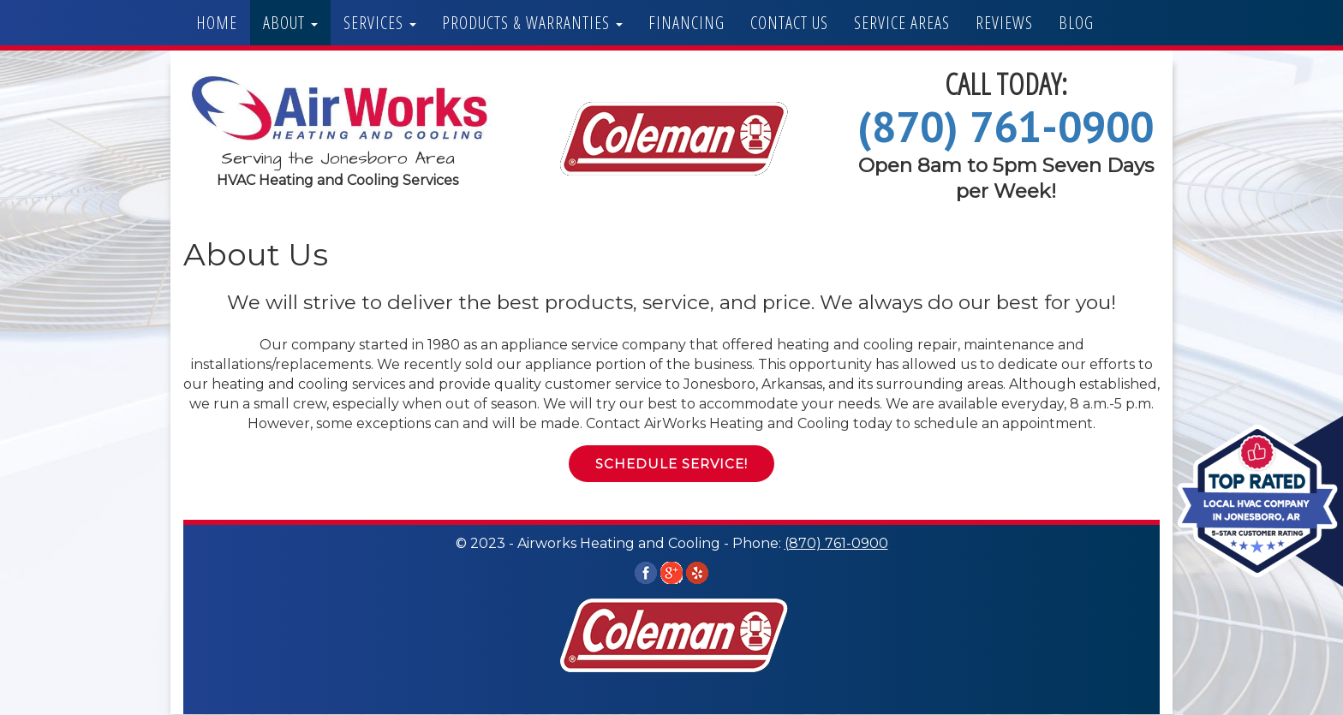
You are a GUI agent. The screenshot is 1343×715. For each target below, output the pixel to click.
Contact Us (789, 22)
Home (216, 22)
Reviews (1004, 22)
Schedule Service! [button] (671, 464)
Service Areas (902, 22)
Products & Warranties (532, 22)
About (290, 22)
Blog (1076, 22)
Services (379, 22)
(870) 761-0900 (1005, 126)
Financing (686, 22)
